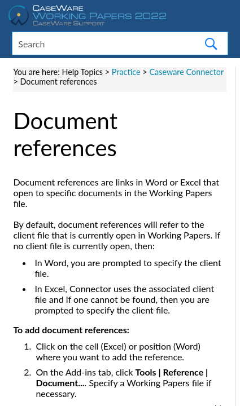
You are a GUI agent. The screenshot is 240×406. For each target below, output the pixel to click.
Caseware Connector (186, 72)
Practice (126, 72)
